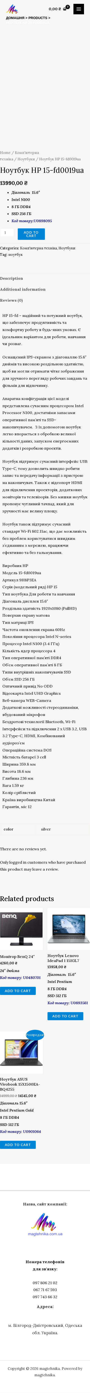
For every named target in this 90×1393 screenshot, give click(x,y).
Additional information (23, 289)
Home (5, 152)
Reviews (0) (11, 300)
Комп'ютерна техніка (38, 248)
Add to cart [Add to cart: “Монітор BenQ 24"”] (18, 991)
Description (11, 278)
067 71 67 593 (45, 1289)
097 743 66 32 (45, 1296)
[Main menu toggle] (78, 9)
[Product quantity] (7, 232)
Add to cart (31, 234)
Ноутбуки (26, 159)
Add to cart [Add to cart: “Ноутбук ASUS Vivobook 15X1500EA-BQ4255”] (18, 1145)
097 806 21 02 (45, 1282)
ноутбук (15, 254)
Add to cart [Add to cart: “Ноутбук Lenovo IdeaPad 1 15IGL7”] (65, 1016)
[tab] (45, 278)
